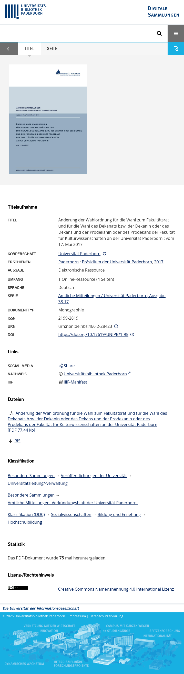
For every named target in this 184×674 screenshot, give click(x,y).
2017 (158, 262)
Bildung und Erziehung (119, 514)
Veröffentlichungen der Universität (94, 475)
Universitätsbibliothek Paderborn (40, 616)
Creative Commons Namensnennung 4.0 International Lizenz (116, 589)
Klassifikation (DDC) (26, 514)
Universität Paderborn (79, 253)
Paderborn (68, 262)
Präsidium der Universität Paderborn (117, 262)
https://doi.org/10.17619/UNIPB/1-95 (93, 334)
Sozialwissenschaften (71, 514)
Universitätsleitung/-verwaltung (38, 483)
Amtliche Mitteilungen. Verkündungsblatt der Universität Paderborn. (73, 503)
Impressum (77, 616)
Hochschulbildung (25, 522)
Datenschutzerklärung (106, 616)
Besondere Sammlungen (31, 475)
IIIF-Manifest (75, 382)
